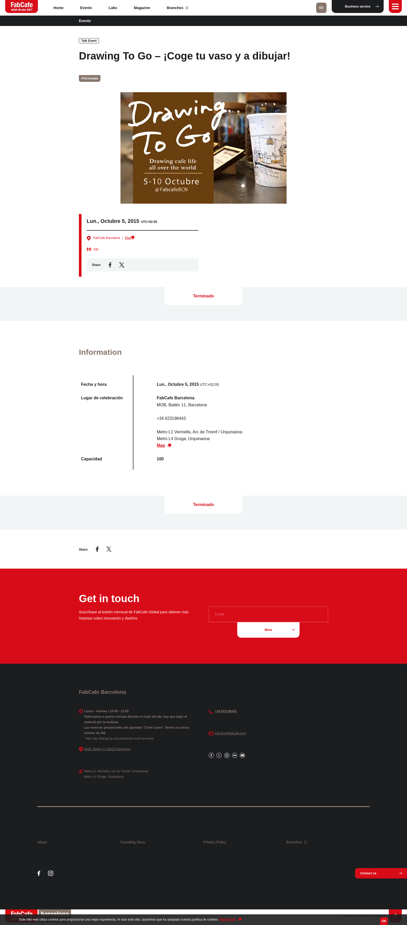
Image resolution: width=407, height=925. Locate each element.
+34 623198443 (226, 711)
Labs (113, 8)
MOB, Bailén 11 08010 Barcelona (107, 749)
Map (128, 238)
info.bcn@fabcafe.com (230, 733)
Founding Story (132, 842)
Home (58, 8)
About (42, 842)
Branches (177, 8)
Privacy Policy (215, 842)
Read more (228, 919)
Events (86, 8)
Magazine (142, 8)
